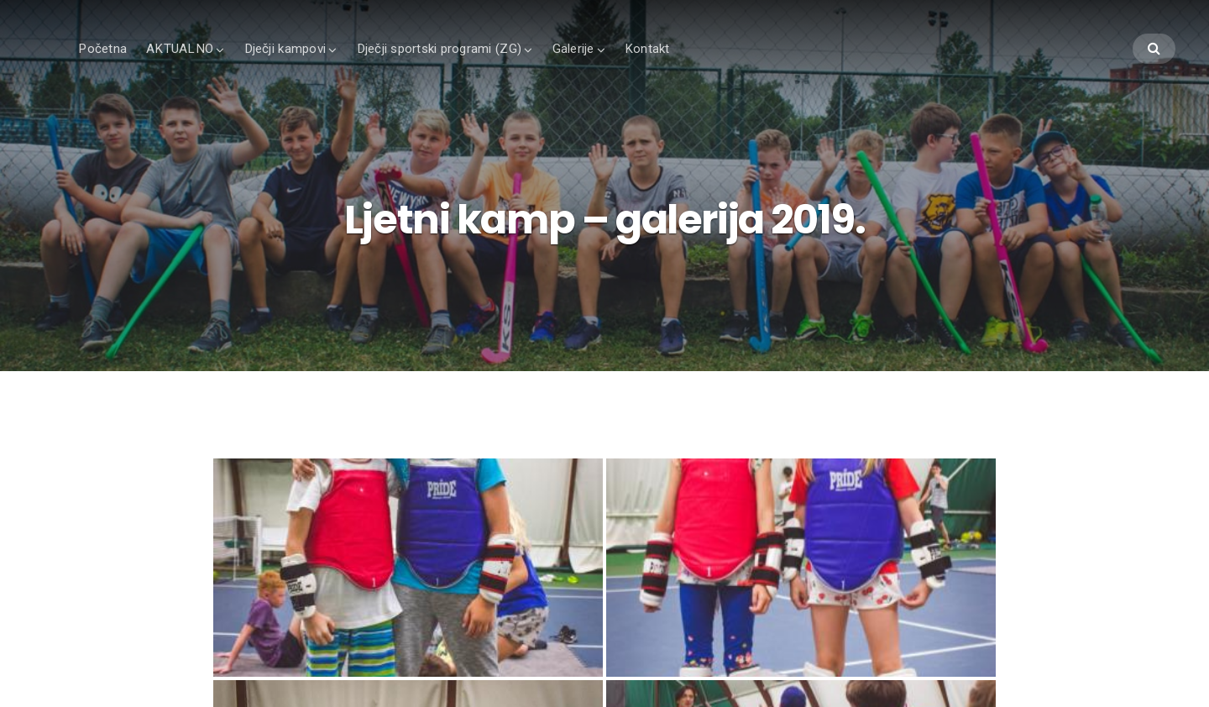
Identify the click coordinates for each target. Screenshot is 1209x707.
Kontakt (647, 48)
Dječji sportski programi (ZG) (439, 48)
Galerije (573, 48)
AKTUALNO (179, 48)
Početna (102, 48)
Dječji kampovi (285, 48)
